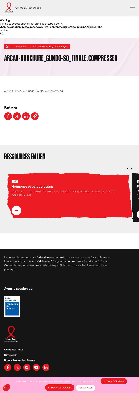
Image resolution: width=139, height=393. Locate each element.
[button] (6, 387)
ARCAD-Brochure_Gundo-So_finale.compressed (51, 46)
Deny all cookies (60, 387)
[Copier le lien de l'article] (35, 116)
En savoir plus (91, 381)
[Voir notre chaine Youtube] (36, 367)
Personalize (86, 387)
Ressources (21, 46)
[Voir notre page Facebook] (7, 367)
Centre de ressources (28, 7)
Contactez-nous (13, 349)
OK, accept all (113, 381)
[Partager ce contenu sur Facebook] (8, 116)
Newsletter (10, 354)
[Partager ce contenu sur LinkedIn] (26, 116)
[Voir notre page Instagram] (26, 367)
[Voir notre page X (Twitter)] (17, 367)
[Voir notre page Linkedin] (45, 367)
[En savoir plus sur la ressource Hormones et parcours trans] (16, 210)
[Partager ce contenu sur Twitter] (17, 116)
